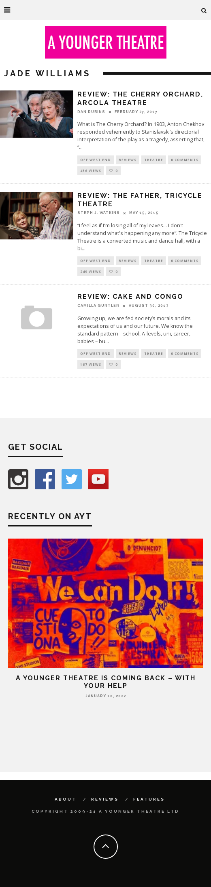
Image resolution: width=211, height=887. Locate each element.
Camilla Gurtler (98, 306)
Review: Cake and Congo (130, 296)
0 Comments (184, 159)
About (66, 799)
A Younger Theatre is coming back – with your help (106, 682)
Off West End (95, 159)
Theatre (153, 159)
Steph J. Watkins (98, 213)
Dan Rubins (91, 112)
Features (149, 799)
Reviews (127, 159)
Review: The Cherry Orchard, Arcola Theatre (140, 98)
